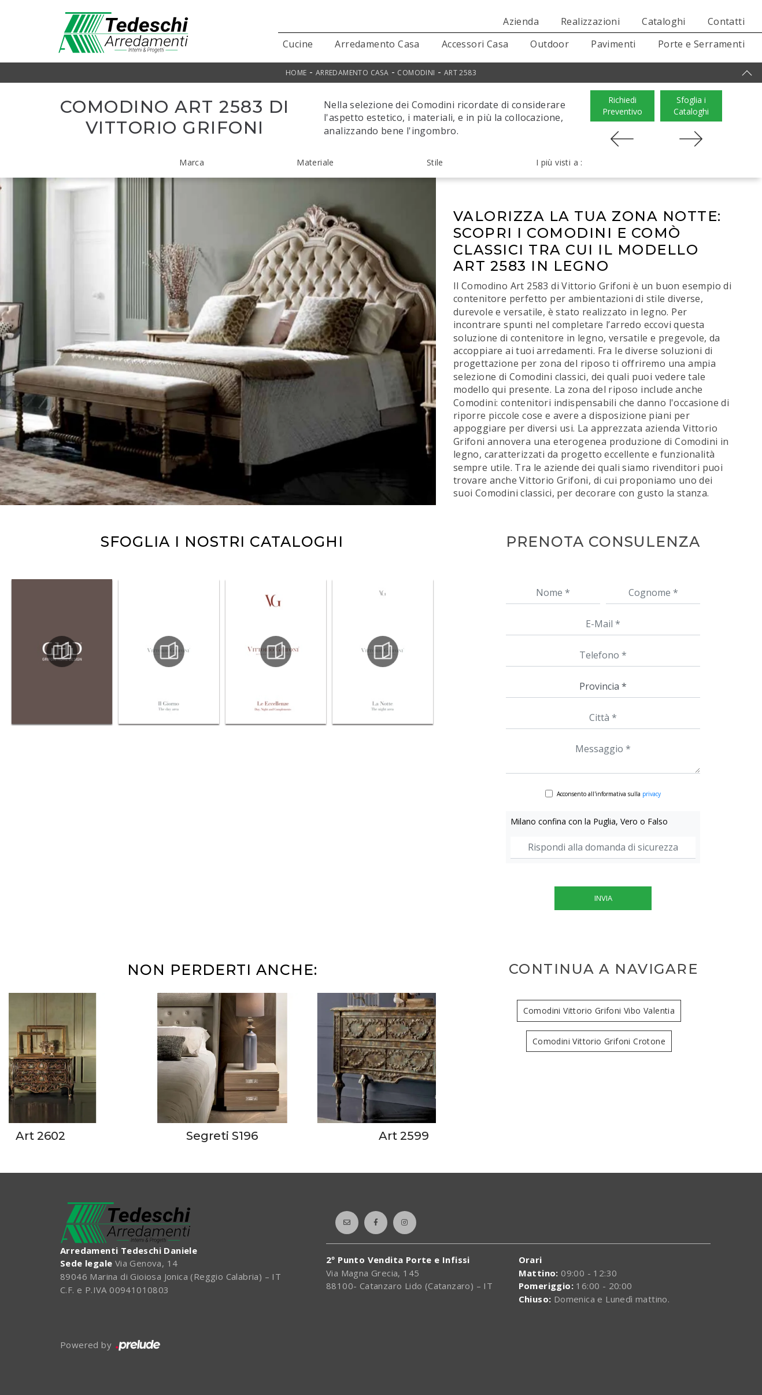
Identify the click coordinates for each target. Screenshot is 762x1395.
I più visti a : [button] (559, 162)
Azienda (521, 21)
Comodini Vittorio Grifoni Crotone (598, 1041)
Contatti (726, 21)
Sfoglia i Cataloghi (691, 105)
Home (296, 73)
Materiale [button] (315, 162)
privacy (651, 794)
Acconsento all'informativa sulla (609, 794)
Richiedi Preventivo (622, 105)
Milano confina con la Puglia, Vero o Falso (589, 821)
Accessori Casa (475, 44)
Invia (603, 898)
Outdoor (549, 44)
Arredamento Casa (377, 44)
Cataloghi (664, 21)
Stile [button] (435, 162)
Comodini (416, 73)
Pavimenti (613, 44)
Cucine (298, 44)
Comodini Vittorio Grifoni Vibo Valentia (599, 1010)
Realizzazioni (590, 21)
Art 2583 (460, 73)
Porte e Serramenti (701, 44)
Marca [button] (191, 162)
